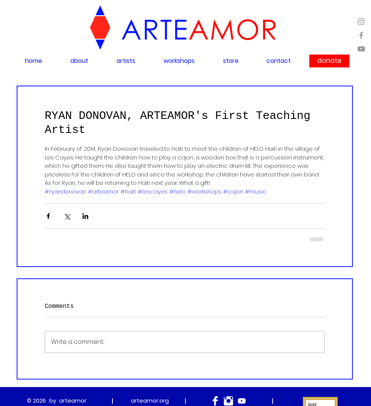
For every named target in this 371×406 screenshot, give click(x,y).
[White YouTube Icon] (241, 401)
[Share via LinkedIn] (85, 216)
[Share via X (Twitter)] (66, 216)
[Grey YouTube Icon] (361, 48)
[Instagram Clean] (228, 401)
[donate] (329, 61)
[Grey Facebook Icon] (361, 35)
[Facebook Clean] (215, 401)
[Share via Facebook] (48, 216)
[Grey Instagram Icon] (361, 21)
